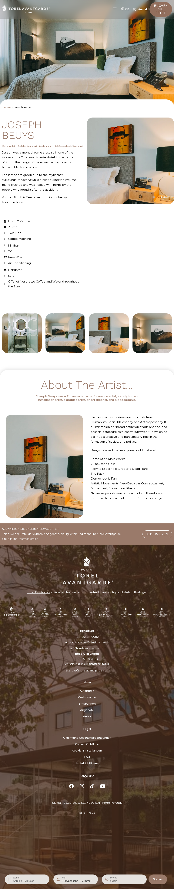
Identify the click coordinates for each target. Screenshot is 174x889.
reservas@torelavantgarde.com (87, 670)
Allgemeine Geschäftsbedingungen (87, 737)
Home (8, 107)
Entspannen (87, 703)
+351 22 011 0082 (87, 636)
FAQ (87, 757)
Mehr (87, 716)
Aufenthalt (87, 691)
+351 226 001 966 (87, 659)
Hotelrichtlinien (87, 763)
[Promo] (119, 881)
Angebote (87, 710)
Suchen (157, 879)
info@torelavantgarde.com (87, 648)
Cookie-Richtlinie (87, 744)
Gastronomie (87, 697)
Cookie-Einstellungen (87, 750)
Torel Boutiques (38, 592)
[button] (153, 197)
